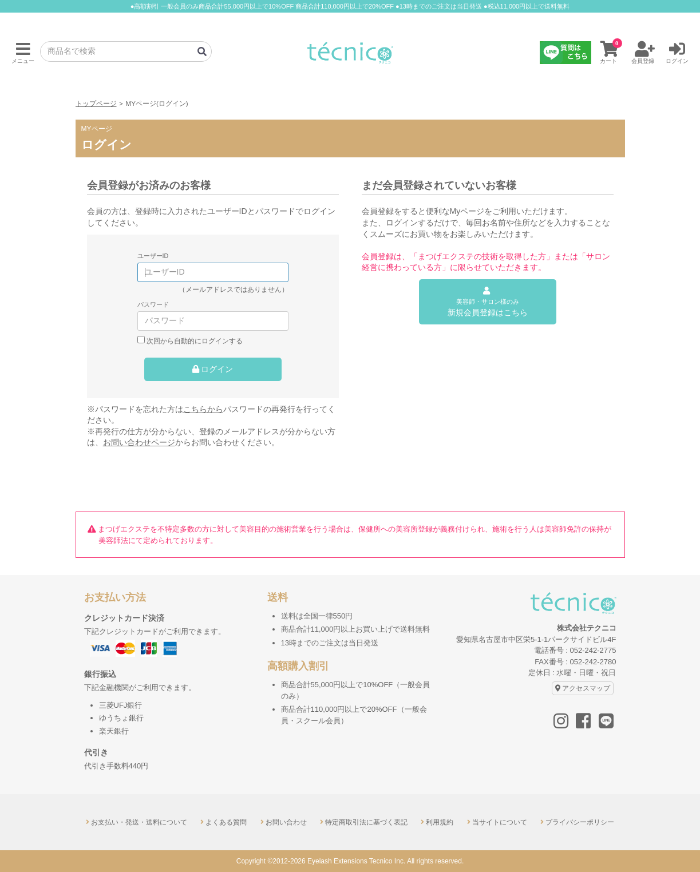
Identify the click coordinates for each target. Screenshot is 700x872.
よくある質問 (226, 822)
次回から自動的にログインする (195, 340)
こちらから (203, 409)
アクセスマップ (586, 688)
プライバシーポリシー (579, 822)
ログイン (217, 369)
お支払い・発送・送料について (139, 822)
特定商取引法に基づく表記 (366, 822)
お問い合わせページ (139, 442)
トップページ (96, 103)
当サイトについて (499, 822)
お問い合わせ (286, 822)
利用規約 (439, 822)
